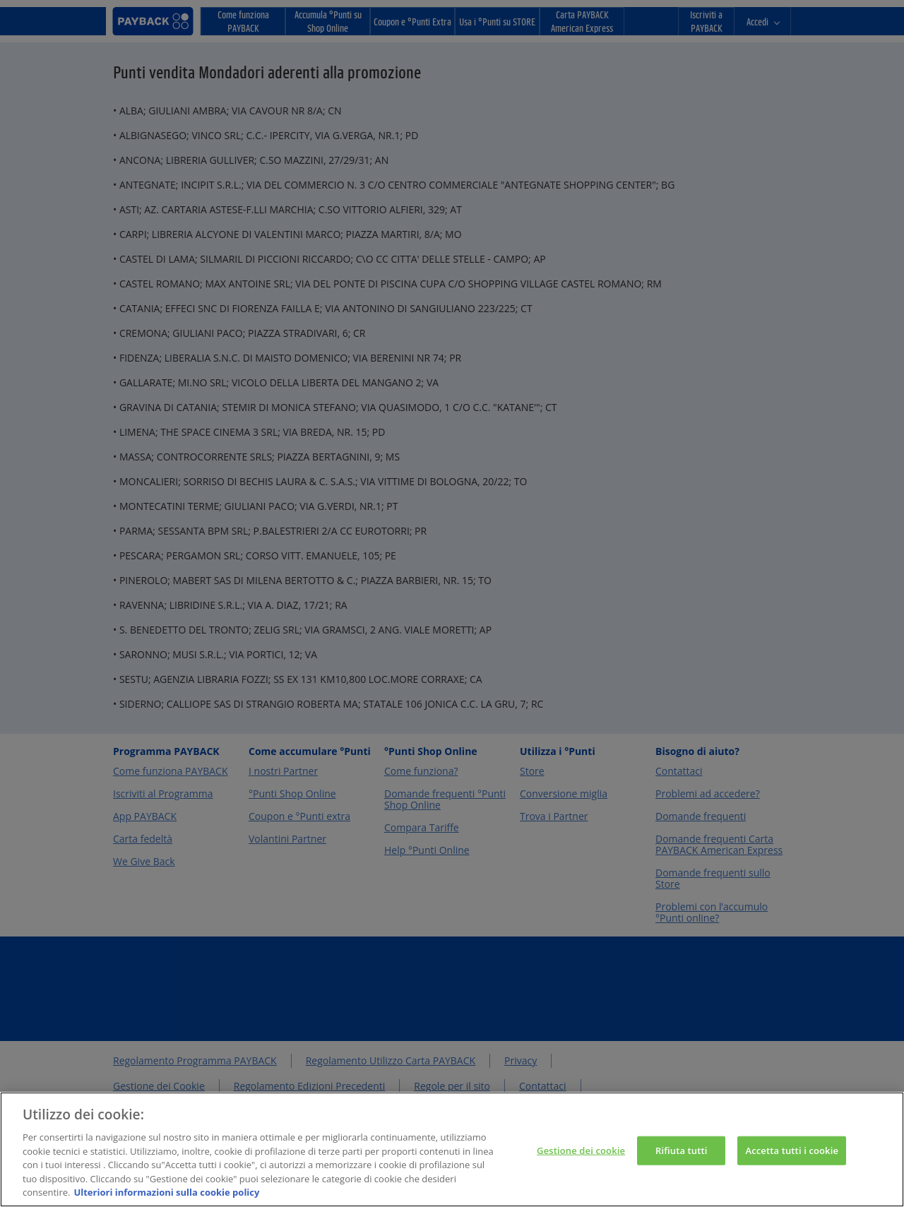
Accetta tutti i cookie (791, 1152)
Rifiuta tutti (681, 1152)
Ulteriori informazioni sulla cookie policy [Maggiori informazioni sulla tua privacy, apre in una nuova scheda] (166, 1194)
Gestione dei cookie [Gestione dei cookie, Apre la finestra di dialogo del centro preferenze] (581, 1152)
